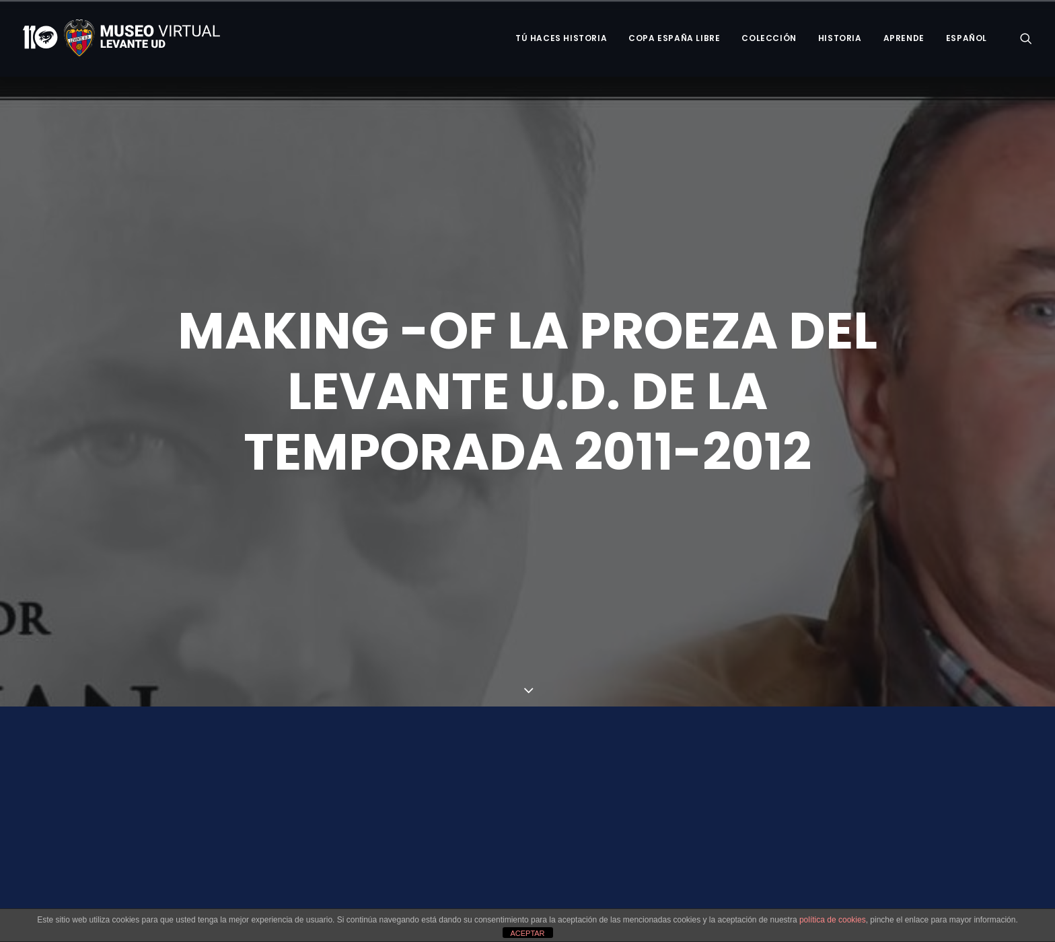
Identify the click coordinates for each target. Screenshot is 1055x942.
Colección (768, 38)
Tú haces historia (561, 38)
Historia (840, 38)
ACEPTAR (527, 933)
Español (966, 38)
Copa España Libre (674, 38)
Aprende (903, 38)
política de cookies (832, 920)
